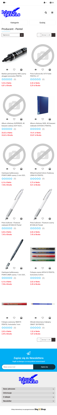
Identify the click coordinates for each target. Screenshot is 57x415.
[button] (51, 2)
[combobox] (13, 35)
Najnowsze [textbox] (6, 35)
